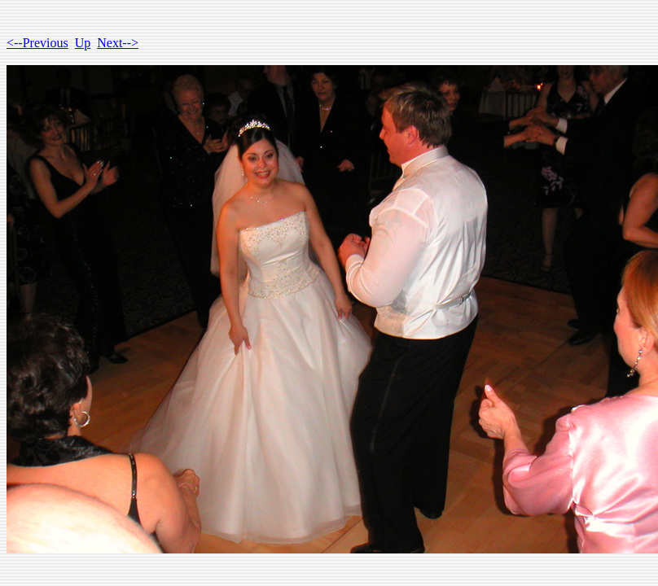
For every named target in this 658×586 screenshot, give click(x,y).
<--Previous (37, 43)
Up (83, 43)
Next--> (117, 43)
